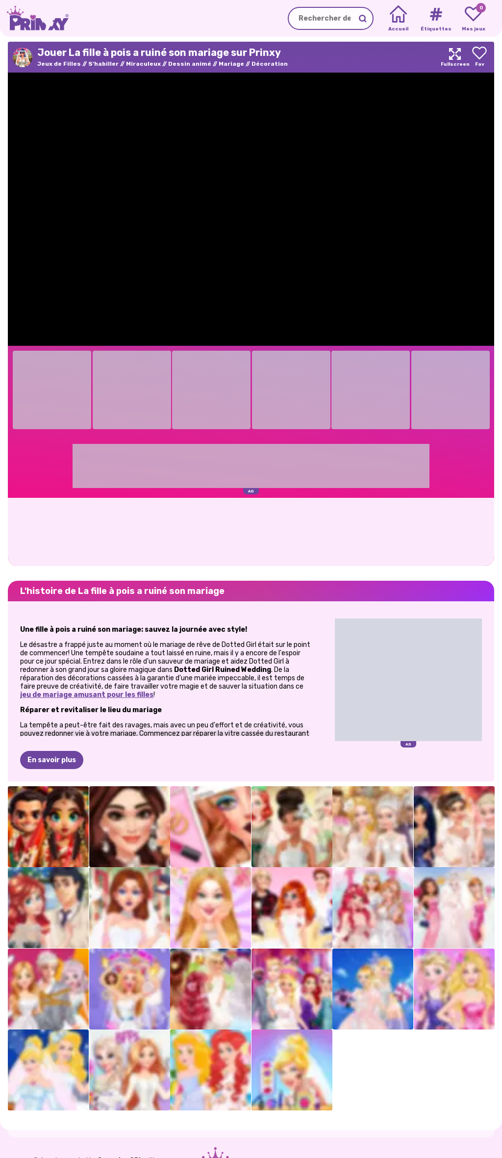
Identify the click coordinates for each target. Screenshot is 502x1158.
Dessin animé (189, 63)
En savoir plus (51, 760)
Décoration (269, 63)
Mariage (231, 63)
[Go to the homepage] (34, 18)
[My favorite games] (473, 18)
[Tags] (436, 18)
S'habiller (103, 63)
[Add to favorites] (479, 57)
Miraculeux (143, 63)
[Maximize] (455, 57)
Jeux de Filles (59, 63)
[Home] (398, 18)
